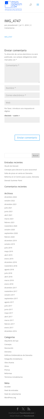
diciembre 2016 (10, 331)
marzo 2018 (9, 280)
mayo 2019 (8, 251)
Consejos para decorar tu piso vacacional (20, 170)
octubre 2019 (9, 244)
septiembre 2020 (11, 233)
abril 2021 (8, 215)
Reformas (8, 373)
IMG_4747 (8, 37)
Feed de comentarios (12, 394)
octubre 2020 (9, 229)
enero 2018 (8, 284)
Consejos (7, 344)
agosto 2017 (9, 302)
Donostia (7, 352)
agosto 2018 (9, 269)
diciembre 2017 (10, 288)
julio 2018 (8, 273)
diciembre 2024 (10, 197)
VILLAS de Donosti (11, 166)
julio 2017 (8, 306)
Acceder (7, 387)
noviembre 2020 (10, 226)
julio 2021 (8, 208)
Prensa (7, 370)
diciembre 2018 (10, 262)
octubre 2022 (9, 200)
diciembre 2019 (10, 240)
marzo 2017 (9, 320)
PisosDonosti (29, 416)
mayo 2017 (8, 313)
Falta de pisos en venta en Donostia (18, 173)
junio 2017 (8, 309)
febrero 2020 (9, 237)
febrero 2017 (9, 324)
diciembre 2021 (10, 204)
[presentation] (22, 129)
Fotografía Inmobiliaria (13, 359)
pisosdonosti (13, 25)
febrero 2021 (9, 222)
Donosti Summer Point (13, 180)
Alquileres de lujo (11, 341)
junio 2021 (8, 211)
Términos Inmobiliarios (13, 377)
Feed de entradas (11, 390)
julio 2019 (8, 248)
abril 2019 (8, 255)
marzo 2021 (9, 219)
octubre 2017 (9, 295)
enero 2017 (8, 327)
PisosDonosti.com (27, 413)
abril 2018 (8, 277)
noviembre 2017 (10, 291)
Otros (6, 366)
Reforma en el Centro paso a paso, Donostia (21, 177)
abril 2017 (8, 316)
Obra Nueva (9, 362)
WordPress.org (10, 397)
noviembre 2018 (10, 266)
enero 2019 (8, 259)
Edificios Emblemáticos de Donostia (18, 355)
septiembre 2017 (11, 298)
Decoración (8, 348)
